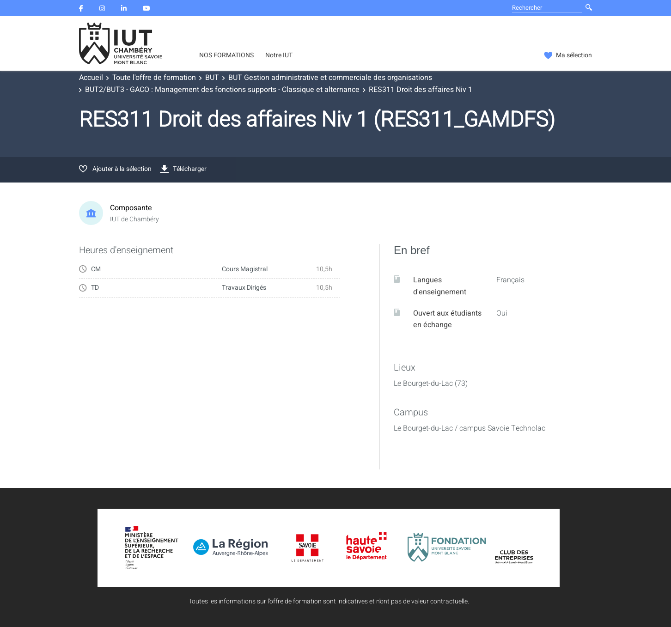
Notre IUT (279, 55)
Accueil (91, 77)
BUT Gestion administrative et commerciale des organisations (330, 77)
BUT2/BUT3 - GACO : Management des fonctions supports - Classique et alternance (222, 89)
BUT (212, 77)
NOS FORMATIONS (226, 55)
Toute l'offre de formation (154, 77)
